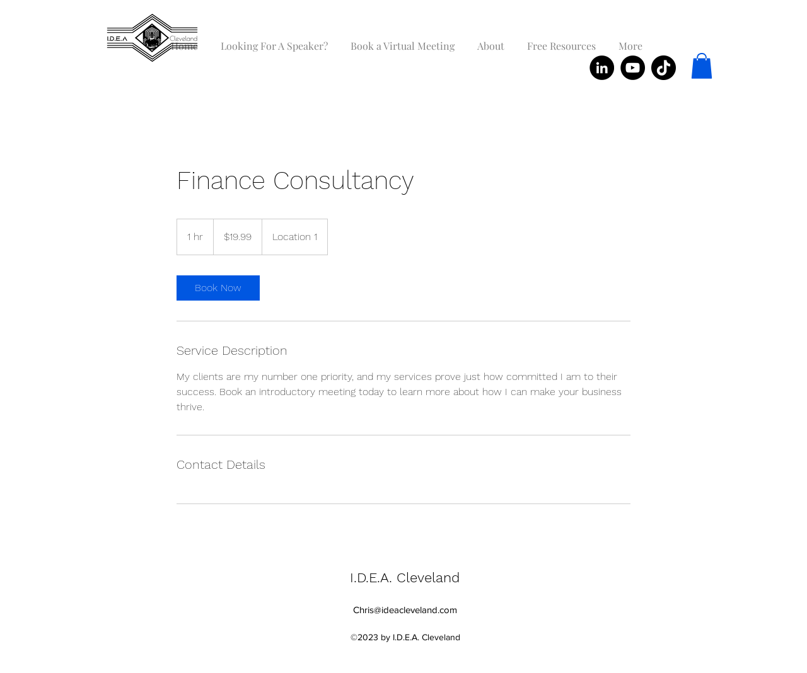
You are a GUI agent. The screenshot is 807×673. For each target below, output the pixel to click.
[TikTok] (663, 67)
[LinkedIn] (601, 67)
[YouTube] (632, 67)
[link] (218, 288)
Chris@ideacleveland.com (405, 609)
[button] (701, 66)
